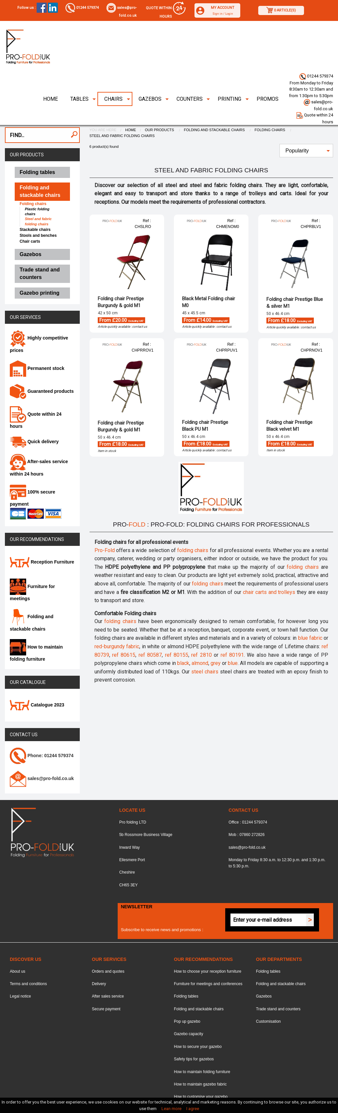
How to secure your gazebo (198, 1031)
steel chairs (204, 656)
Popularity (297, 135)
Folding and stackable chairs (215, 115)
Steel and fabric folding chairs (122, 121)
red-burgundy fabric (117, 631)
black (183, 648)
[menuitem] (50, 84)
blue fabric (310, 623)
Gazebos (150, 84)
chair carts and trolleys (269, 577)
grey (216, 648)
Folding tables (186, 981)
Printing (229, 84)
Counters (190, 84)
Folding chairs (270, 115)
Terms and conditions (28, 968)
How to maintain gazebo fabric (200, 1069)
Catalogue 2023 (37, 689)
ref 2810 (201, 640)
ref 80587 (150, 640)
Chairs (113, 84)
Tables (79, 84)
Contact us (24, 719)
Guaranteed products (42, 376)
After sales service (108, 981)
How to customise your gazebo (201, 1081)
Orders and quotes (108, 956)
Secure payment (106, 994)
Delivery (99, 968)
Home (50, 84)
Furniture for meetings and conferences (208, 968)
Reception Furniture (42, 546)
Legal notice (20, 981)
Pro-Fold (104, 535)
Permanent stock (37, 353)
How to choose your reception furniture (207, 956)
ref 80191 (232, 640)
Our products (27, 139)
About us (17, 956)
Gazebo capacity (188, 1019)
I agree (192, 1108)
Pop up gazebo (187, 1006)
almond (200, 648)
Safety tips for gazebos (194, 1044)
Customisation (268, 1006)
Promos (268, 84)
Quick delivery (34, 426)
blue (233, 648)
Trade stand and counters (278, 994)
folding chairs (192, 535)
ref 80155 (176, 640)
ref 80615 (123, 640)
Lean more (171, 1108)
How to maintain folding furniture (202, 1056)
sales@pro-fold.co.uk (246, 832)
